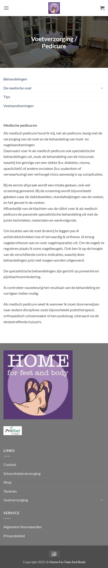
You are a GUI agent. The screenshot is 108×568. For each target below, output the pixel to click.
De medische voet (17, 88)
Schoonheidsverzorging (22, 473)
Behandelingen (15, 79)
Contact (9, 464)
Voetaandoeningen (18, 105)
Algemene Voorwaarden (22, 527)
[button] (6, 8)
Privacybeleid (14, 536)
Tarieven (10, 491)
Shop (7, 482)
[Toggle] (102, 88)
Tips (6, 96)
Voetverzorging (15, 500)
